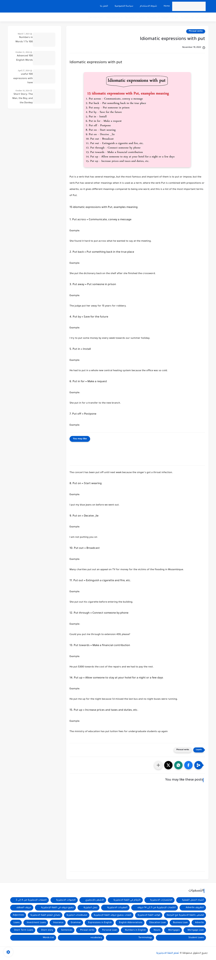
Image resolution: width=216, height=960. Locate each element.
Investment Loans (36, 922)
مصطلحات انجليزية (77, 915)
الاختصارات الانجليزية (161, 900)
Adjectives (18, 915)
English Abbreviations (130, 922)
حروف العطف (23, 907)
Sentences (96, 17)
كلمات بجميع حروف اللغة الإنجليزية (112, 915)
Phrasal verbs (196, 31)
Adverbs (199, 922)
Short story (47, 930)
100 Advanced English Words (24, 58)
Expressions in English (100, 922)
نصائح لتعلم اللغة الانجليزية (45, 915)
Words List (48, 937)
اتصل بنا (103, 6)
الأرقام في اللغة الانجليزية (127, 900)
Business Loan (180, 922)
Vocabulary (114, 17)
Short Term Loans (23, 930)
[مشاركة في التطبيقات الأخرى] (158, 765)
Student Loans (196, 937)
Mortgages (174, 930)
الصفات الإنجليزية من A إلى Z (31, 900)
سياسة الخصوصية (123, 6)
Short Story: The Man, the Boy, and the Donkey (22, 98)
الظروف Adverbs (195, 907)
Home (166, 6)
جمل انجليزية (134, 17)
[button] (188, 765)
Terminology (145, 937)
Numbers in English (135, 930)
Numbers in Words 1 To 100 (24, 39)
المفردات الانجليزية (194, 17)
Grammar (76, 922)
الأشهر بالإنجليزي (94, 900)
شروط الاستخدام (147, 6)
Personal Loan (109, 930)
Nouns (157, 930)
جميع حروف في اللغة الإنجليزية (57, 907)
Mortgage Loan (196, 930)
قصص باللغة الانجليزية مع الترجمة (185, 915)
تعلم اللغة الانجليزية (167, 953)
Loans (17, 922)
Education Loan (157, 922)
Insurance (58, 922)
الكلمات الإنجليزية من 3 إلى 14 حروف (156, 907)
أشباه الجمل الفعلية (193, 900)
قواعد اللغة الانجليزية (162, 17)
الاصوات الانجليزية (66, 900)
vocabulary (96, 937)
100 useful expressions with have (23, 78)
